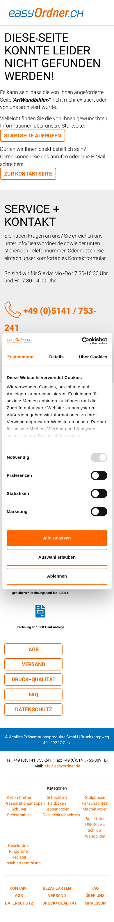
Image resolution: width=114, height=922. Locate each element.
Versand (33, 664)
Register (19, 857)
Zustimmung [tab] (20, 356)
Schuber (19, 809)
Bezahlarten (57, 888)
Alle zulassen (57, 537)
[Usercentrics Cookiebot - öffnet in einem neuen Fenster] (82, 341)
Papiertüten (95, 818)
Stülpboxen (95, 797)
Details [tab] (56, 356)
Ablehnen (57, 576)
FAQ (33, 694)
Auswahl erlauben (57, 557)
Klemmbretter (19, 797)
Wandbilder (95, 836)
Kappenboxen (57, 809)
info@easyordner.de (62, 766)
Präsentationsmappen (24, 803)
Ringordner (19, 851)
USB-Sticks (95, 824)
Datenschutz (33, 709)
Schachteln (57, 797)
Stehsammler (19, 815)
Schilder (95, 830)
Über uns (95, 895)
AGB (33, 649)
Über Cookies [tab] (93, 356)
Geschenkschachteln (61, 815)
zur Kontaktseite (28, 174)
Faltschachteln (95, 803)
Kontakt (19, 888)
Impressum (94, 903)
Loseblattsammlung (22, 863)
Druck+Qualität (34, 679)
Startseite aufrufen (32, 135)
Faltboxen (57, 803)
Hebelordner (19, 845)
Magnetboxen (95, 809)
